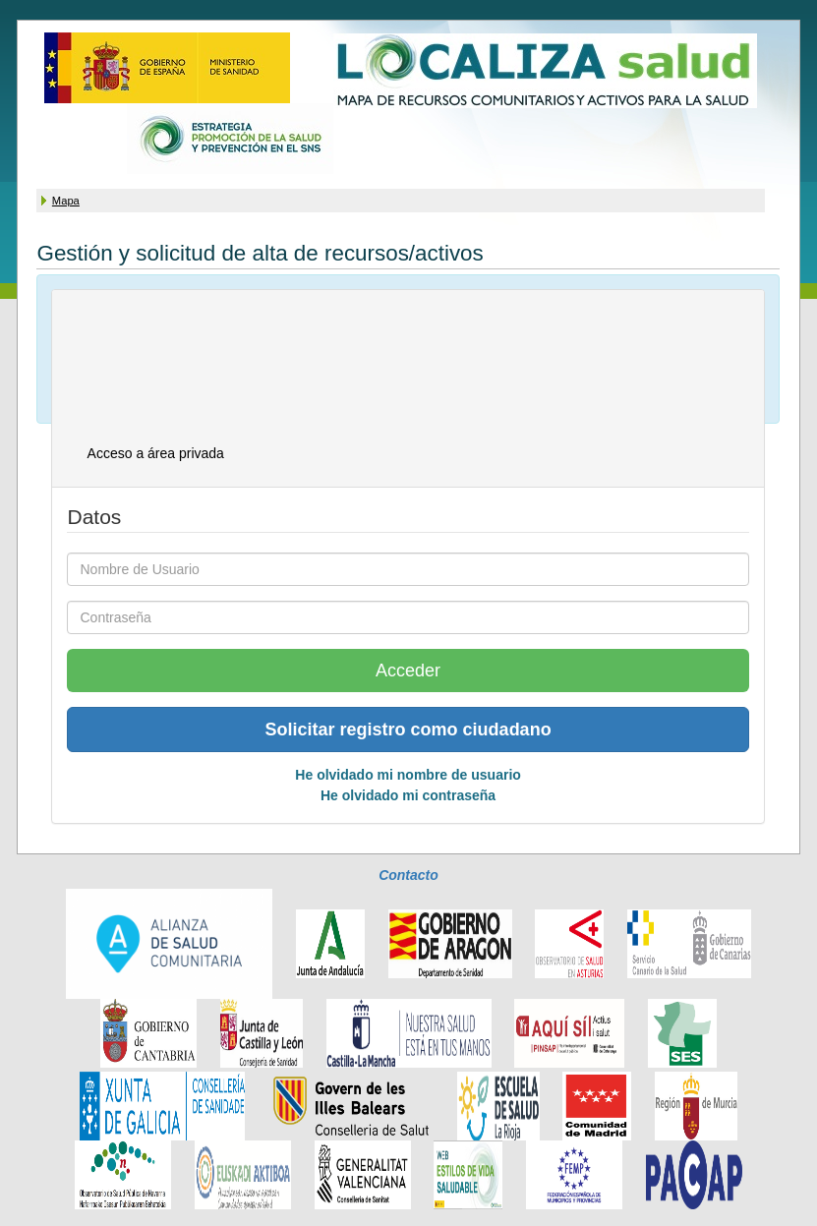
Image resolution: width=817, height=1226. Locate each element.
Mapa (66, 200)
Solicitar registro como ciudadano (408, 729)
